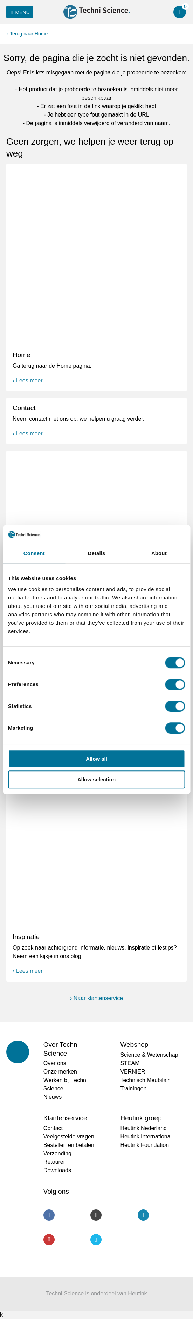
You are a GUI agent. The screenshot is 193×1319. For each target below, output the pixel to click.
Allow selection (96, 779)
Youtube (49, 1239)
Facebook (49, 1215)
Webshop (134, 1044)
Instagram (96, 1215)
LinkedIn (143, 1215)
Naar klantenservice (98, 998)
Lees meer (29, 380)
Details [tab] (96, 553)
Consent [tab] (34, 553)
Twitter (96, 1239)
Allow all (96, 759)
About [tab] (159, 553)
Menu (19, 12)
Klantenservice (65, 1118)
